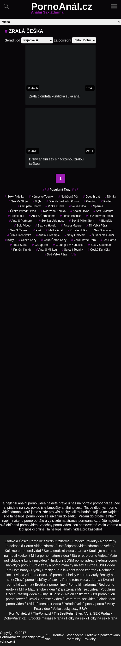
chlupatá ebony (29, 206)
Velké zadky (62, 609)
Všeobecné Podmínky (75, 637)
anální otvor (79, 211)
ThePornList (42, 613)
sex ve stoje (18, 201)
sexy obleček (75, 235)
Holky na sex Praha (102, 618)
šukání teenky (72, 249)
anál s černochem (42, 216)
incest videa (15, 575)
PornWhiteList (19, 613)
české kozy (27, 240)
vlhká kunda (55, 206)
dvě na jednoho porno (62, 201)
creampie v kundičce (68, 245)
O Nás (48, 637)
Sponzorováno (109, 635)
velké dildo (77, 206)
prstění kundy (21, 249)
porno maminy (62, 565)
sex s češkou (18, 230)
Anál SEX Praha (97, 613)
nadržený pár (68, 196)
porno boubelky (64, 575)
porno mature (50, 555)
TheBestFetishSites (68, 613)
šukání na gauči (102, 235)
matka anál (54, 230)
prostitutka (16, 216)
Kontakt (58, 635)
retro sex (79, 599)
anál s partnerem (21, 220)
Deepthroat (91, 196)
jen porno (108, 240)
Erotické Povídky (84, 541)
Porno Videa (33, 546)
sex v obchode (99, 245)
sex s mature (103, 211)
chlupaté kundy (22, 560)
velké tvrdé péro (83, 240)
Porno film (76, 584)
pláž (37, 230)
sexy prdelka (14, 196)
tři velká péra (96, 225)
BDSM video (105, 565)
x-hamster (45, 599)
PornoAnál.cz (61, 9)
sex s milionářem (81, 220)
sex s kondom (102, 230)
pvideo (106, 201)
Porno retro (70, 580)
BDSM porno (74, 560)
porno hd (13, 584)
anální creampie (48, 235)
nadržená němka (53, 211)
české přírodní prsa (22, 211)
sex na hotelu (45, 225)
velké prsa (84, 604)
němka (110, 196)
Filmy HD (47, 594)
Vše (74, 254)
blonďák (105, 220)
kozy (9, 240)
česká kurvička (99, 249)
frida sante (18, 245)
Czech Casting (17, 594)
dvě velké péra (55, 254)
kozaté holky (77, 230)
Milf (80, 589)
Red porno (106, 584)
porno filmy (57, 584)
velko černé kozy (53, 240)
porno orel (25, 551)
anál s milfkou (46, 249)
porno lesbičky (36, 580)
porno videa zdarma (84, 546)
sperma (97, 206)
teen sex (45, 604)
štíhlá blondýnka (19, 235)
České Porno (28, 541)
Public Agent (65, 570)
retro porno (89, 555)
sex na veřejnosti (51, 220)
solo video (22, 225)
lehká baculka (71, 216)
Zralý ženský (100, 575)
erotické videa (63, 551)
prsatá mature (71, 225)
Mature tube (37, 589)
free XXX (90, 594)
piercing (89, 201)
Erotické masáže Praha (46, 618)
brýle (36, 201)
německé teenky (41, 196)
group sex (40, 245)
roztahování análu (99, 216)
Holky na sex (75, 618)
